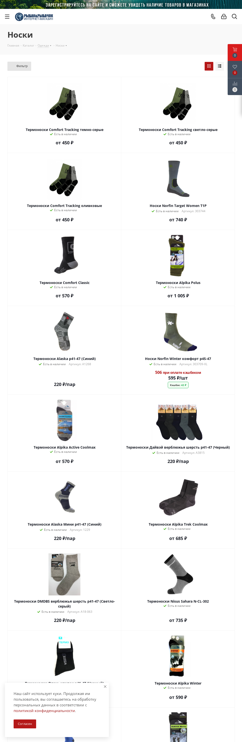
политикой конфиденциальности (44, 710)
